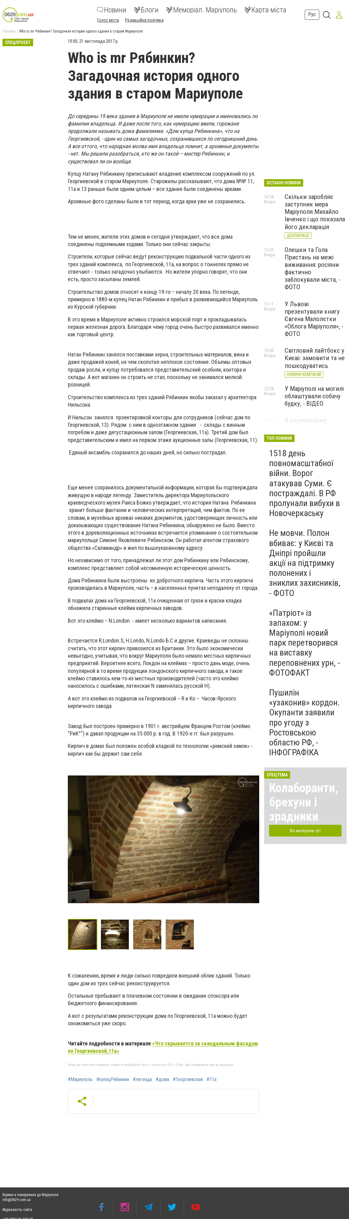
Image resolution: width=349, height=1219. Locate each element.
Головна (8, 31)
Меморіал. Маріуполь (201, 10)
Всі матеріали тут (305, 830)
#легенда (142, 1079)
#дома (162, 1079)
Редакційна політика (144, 20)
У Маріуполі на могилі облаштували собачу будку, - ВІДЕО (314, 396)
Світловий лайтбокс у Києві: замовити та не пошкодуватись (315, 358)
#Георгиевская (188, 1079)
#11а (211, 1079)
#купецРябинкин (112, 1079)
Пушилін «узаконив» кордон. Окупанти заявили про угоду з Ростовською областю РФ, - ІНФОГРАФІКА (304, 722)
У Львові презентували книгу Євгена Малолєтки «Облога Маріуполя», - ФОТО (314, 319)
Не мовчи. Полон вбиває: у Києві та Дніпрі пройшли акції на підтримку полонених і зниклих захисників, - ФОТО (304, 563)
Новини (111, 10)
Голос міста (108, 20)
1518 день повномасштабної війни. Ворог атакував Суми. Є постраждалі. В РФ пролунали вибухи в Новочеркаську (304, 483)
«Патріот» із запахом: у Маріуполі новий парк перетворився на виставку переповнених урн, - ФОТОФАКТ (304, 643)
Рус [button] (312, 14)
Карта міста (265, 10)
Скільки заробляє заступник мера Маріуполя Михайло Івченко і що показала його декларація (315, 212)
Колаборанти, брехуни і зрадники (303, 802)
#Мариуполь (80, 1079)
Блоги (146, 10)
